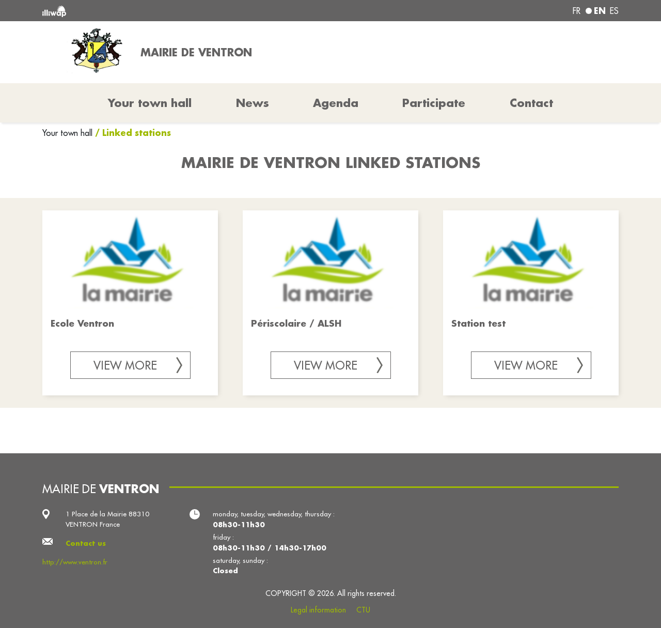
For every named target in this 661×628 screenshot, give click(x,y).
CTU (363, 610)
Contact (531, 103)
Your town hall (68, 133)
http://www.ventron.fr (74, 562)
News (252, 103)
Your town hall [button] (150, 103)
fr (576, 11)
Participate (433, 103)
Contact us (86, 543)
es (614, 11)
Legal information (318, 610)
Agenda (335, 103)
